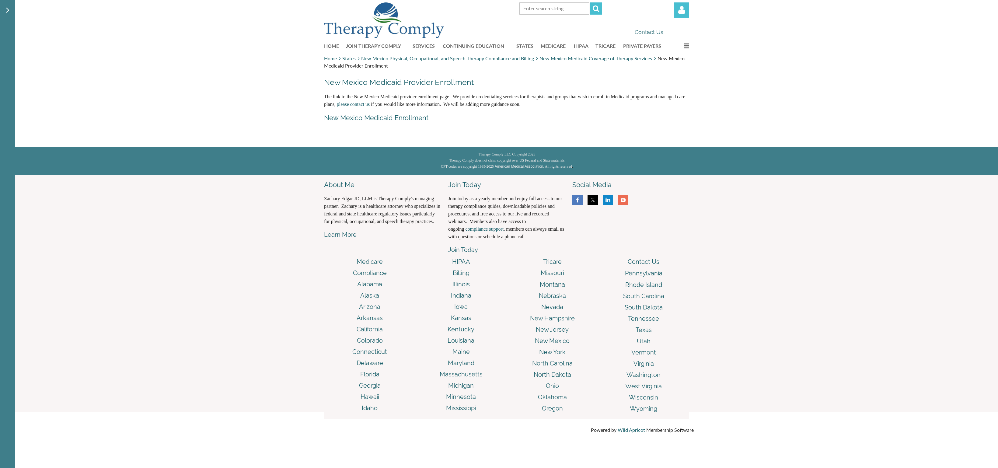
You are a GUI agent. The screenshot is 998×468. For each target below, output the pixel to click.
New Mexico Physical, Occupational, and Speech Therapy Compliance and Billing (447, 58)
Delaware (370, 363)
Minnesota (461, 396)
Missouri (552, 273)
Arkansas (370, 318)
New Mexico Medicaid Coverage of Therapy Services (595, 58)
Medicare (370, 261)
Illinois (461, 284)
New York (552, 352)
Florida (369, 374)
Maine (461, 351)
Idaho (370, 408)
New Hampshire (552, 318)
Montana (552, 284)
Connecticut (369, 351)
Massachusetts (461, 374)
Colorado (370, 340)
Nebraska (552, 295)
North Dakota (552, 374)
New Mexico (552, 340)
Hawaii (370, 396)
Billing (461, 273)
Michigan (461, 385)
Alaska (369, 295)
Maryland (461, 363)
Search (596, 8)
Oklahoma (552, 397)
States (349, 58)
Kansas (461, 318)
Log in (681, 10)
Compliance (370, 273)
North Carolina (552, 363)
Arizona (369, 306)
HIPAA (461, 261)
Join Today (463, 249)
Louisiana (461, 340)
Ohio (552, 385)
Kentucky (461, 329)
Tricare (552, 261)
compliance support (484, 229)
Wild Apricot (631, 430)
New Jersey (552, 329)
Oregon (552, 408)
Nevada (552, 307)
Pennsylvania (643, 273)
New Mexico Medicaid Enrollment (376, 118)
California (370, 329)
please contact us (353, 104)
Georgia (370, 385)
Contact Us (649, 32)
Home (330, 58)
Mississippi (461, 408)
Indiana (461, 295)
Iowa (461, 306)
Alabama (369, 284)
